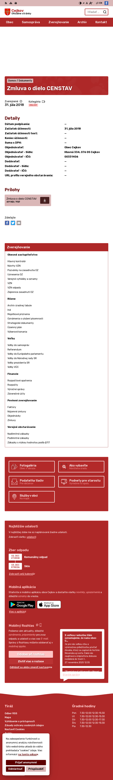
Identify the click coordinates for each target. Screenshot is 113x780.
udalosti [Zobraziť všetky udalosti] (31, 491)
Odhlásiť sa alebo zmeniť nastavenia (31, 622)
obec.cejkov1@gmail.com (19, 725)
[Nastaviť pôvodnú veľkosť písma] (86, 3)
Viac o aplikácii (17, 566)
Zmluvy (33, 60)
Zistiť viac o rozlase (31, 616)
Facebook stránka (15, 729)
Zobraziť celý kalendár (22, 528)
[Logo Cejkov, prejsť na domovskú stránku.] (18, 12)
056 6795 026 (13, 722)
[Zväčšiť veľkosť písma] (90, 3)
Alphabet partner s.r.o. (48, 764)
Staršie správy (71, 629)
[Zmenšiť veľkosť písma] (83, 3)
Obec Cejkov (43, 768)
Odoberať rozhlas (31, 609)
